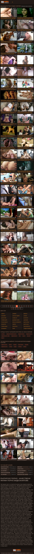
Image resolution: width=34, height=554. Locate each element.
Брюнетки (3, 324)
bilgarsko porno (4, 344)
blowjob (15, 344)
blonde (10, 344)
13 (27, 306)
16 (12, 308)
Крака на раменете (17, 322)
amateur (3, 333)
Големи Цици (4, 326)
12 (25, 306)
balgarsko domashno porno (11, 333)
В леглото (26, 317)
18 (16, 308)
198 (19, 308)
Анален (25, 315)
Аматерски (15, 326)
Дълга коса (26, 324)
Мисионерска (27, 326)
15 (32, 306)
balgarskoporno (14, 335)
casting (10, 346)
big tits (3, 337)
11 (22, 306)
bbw (20, 335)
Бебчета (25, 313)
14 (29, 306)
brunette (26, 344)
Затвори (14, 313)
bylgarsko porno (4, 346)
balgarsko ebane (21, 333)
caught (15, 346)
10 (20, 306)
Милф (14, 328)
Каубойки (3, 315)
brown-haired (20, 344)
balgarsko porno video (5, 335)
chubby (24, 346)
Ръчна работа (4, 322)
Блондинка (3, 328)
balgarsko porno (29, 333)
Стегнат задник (16, 315)
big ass (24, 335)
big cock (28, 335)
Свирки (14, 324)
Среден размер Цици (28, 328)
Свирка (3, 313)
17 (14, 308)
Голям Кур (15, 317)
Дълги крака (26, 322)
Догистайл (3, 317)
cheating (19, 346)
